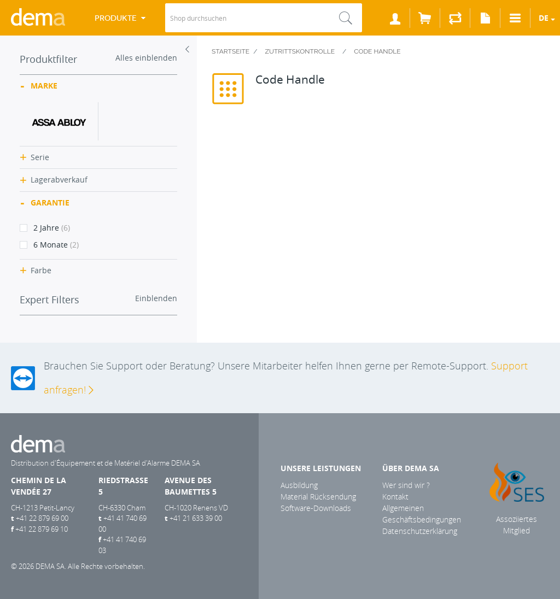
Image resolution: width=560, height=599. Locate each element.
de (544, 18)
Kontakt (395, 496)
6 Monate (49, 244)
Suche (345, 17)
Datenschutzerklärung (419, 531)
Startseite (230, 51)
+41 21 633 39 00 (196, 518)
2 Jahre (45, 227)
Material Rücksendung (318, 496)
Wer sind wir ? (406, 485)
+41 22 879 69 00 (42, 518)
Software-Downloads (316, 508)
